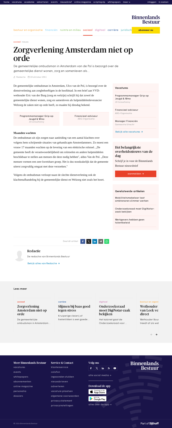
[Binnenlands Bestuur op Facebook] (90, 368)
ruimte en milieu (70, 30)
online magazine (82, 2)
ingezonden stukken (62, 377)
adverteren (42, 2)
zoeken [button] (164, 2)
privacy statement (61, 401)
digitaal (100, 30)
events (54, 2)
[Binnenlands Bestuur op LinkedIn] (102, 368)
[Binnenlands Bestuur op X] (96, 368)
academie (29, 2)
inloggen (151, 2)
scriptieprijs (99, 2)
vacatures (17, 2)
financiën (51, 30)
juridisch (126, 30)
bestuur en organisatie (28, 30)
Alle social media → (99, 375)
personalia (19, 391)
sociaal (88, 30)
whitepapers (114, 2)
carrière (113, 30)
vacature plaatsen (62, 391)
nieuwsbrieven (59, 382)
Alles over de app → (100, 404)
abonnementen (22, 382)
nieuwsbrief (66, 2)
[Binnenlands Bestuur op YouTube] (114, 368)
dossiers (18, 396)
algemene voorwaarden (65, 396)
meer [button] (125, 2)
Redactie (21, 77)
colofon (55, 372)
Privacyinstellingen (62, 405)
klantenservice (59, 367)
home (6, 2)
